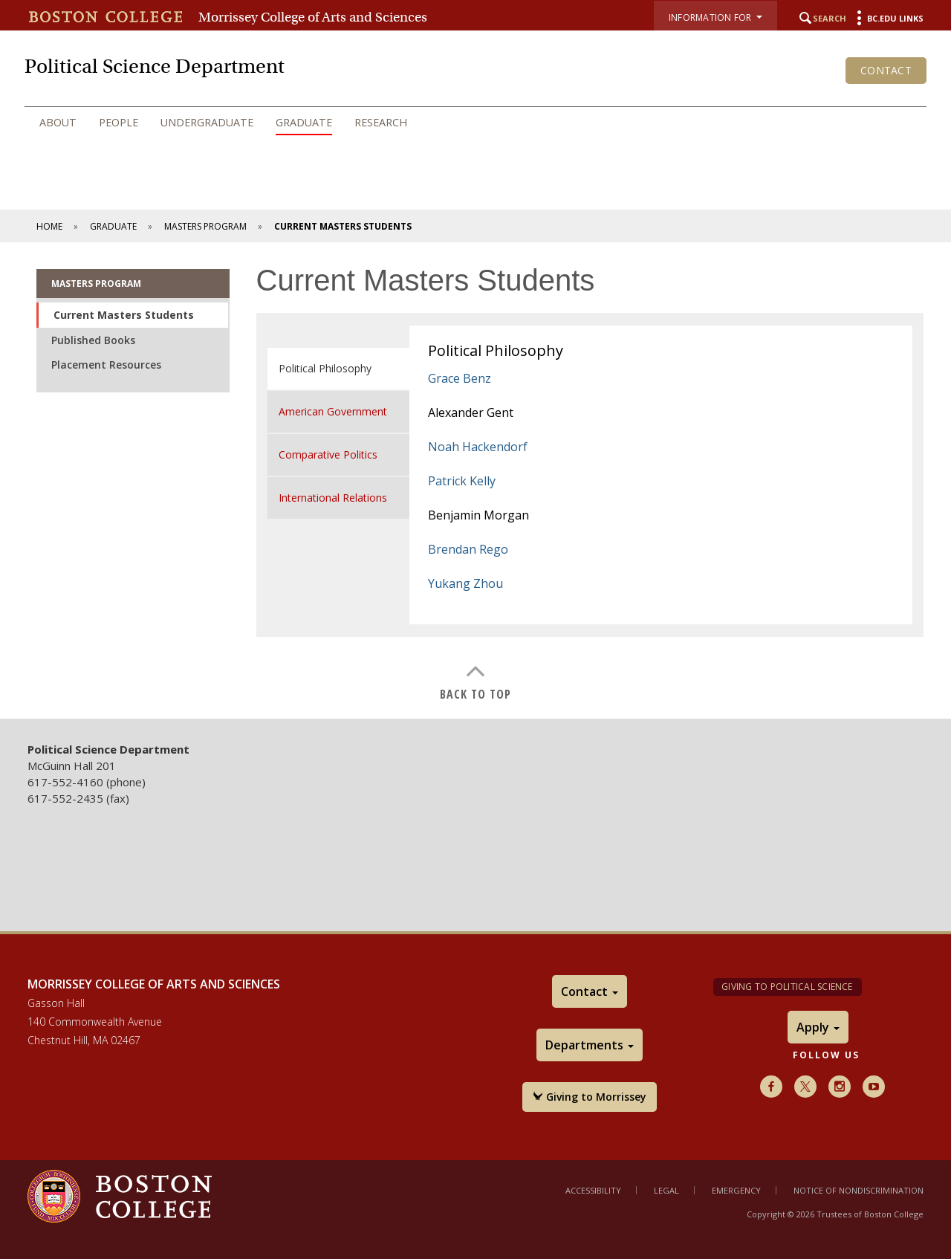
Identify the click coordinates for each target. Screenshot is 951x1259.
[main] (475, 480)
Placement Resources (106, 364)
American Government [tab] (333, 411)
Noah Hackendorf (478, 446)
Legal (666, 1190)
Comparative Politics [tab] (328, 454)
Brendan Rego (468, 549)
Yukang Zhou (465, 583)
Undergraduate (206, 122)
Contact (886, 70)
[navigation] (475, 122)
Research (380, 122)
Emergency (736, 1190)
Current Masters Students (123, 315)
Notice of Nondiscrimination (858, 1190)
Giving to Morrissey (589, 1097)
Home (49, 226)
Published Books (93, 340)
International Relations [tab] (333, 498)
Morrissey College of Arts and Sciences (312, 17)
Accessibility (593, 1190)
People (118, 122)
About (58, 122)
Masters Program (205, 226)
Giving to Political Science (786, 986)
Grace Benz (459, 378)
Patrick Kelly (462, 481)
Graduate (304, 122)
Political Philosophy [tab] (325, 368)
